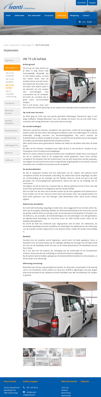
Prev (26, 314)
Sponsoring (65, 395)
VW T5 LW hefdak (10, 86)
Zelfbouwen (19, 15)
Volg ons (85, 381)
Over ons (65, 387)
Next (94, 314)
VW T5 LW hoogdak (10, 80)
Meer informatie (69, 381)
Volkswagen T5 (28, 45)
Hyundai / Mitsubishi (9, 121)
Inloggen (92, 2)
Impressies (61, 15)
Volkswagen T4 (11, 145)
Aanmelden (81, 2)
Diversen (8, 153)
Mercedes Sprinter (9, 111)
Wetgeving (74, 15)
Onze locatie (10, 381)
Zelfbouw (9, 160)
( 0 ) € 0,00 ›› (87, 22)
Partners (64, 390)
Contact (86, 15)
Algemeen (9, 60)
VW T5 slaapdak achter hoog (11, 94)
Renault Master (11, 130)
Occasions (49, 15)
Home (8, 15)
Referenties (66, 393)
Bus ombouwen (34, 15)
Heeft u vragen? (30, 381)
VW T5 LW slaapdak (10, 74)
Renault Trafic (10, 138)
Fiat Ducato (9, 103)
